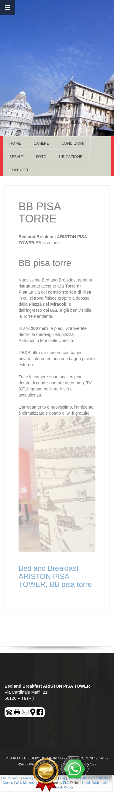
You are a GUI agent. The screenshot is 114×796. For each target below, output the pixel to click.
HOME (15, 143)
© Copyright (11, 778)
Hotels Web (90, 782)
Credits (7, 782)
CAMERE (41, 143)
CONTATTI (18, 170)
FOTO (41, 156)
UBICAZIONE (70, 156)
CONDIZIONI (72, 143)
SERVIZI (16, 156)
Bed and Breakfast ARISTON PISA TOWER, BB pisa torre (55, 576)
